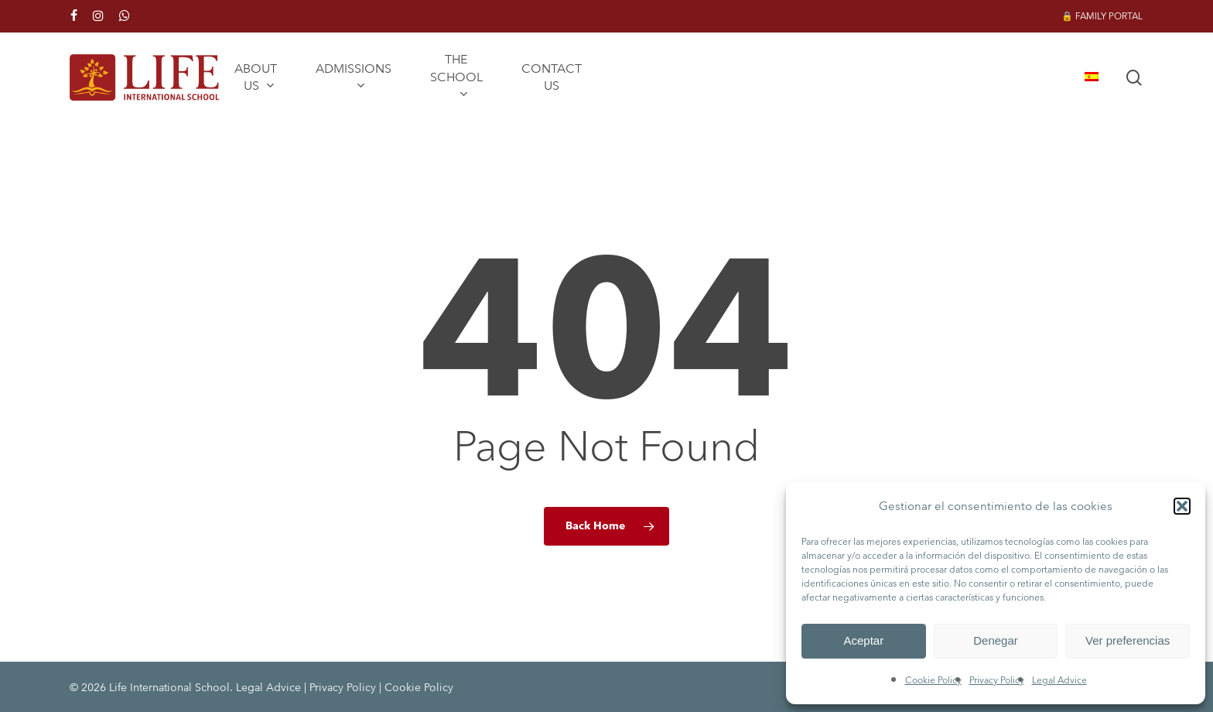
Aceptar (863, 640)
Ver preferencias (1127, 640)
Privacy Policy (996, 680)
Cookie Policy (933, 680)
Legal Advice (1059, 680)
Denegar (995, 640)
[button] (1182, 506)
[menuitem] (1092, 77)
